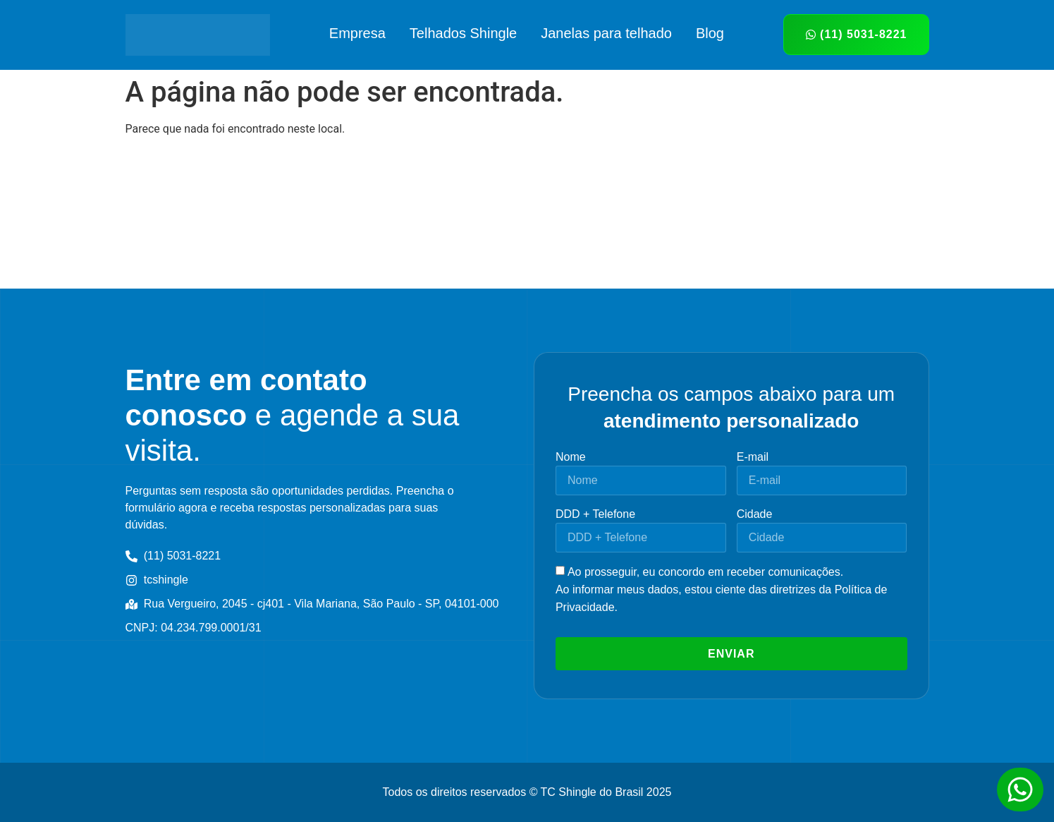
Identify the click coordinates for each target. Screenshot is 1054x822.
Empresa (357, 33)
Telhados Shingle (463, 33)
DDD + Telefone (595, 514)
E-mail (752, 457)
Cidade (755, 514)
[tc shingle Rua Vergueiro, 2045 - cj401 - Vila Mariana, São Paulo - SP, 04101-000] (527, 218)
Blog (710, 33)
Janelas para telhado (606, 33)
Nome (571, 457)
